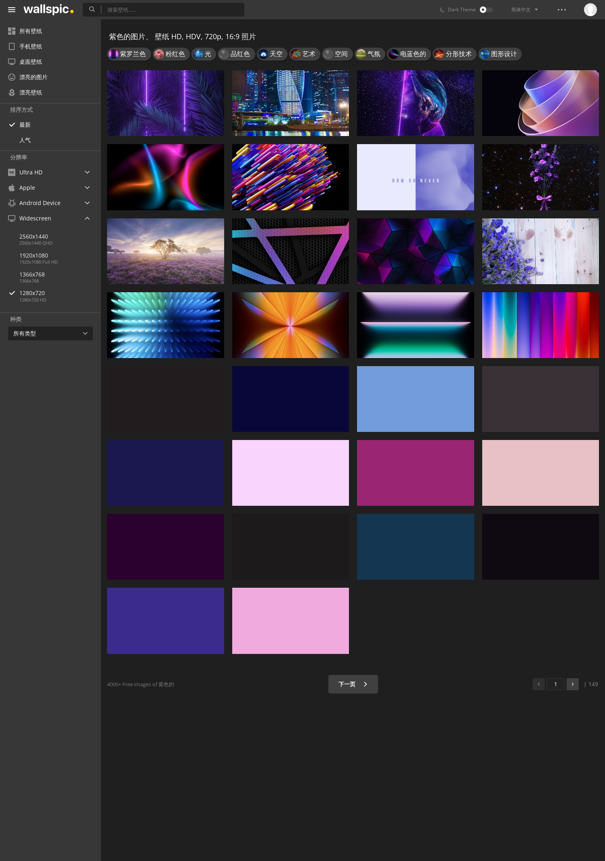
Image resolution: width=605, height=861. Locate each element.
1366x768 (32, 274)
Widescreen (29, 218)
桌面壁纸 (25, 61)
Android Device (34, 203)
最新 (25, 124)
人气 (25, 140)
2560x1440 (33, 236)
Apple (21, 187)
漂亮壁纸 (25, 92)
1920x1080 (33, 255)
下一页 (353, 684)
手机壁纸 (25, 46)
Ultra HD (25, 172)
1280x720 (60, 293)
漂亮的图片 (28, 77)
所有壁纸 (25, 31)
